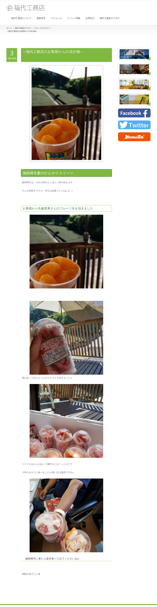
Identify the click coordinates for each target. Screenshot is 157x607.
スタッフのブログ (41, 28)
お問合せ (90, 18)
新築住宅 (41, 18)
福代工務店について (21, 18)
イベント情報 (73, 18)
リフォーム (56, 18)
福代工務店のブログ (110, 18)
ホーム (9, 28)
